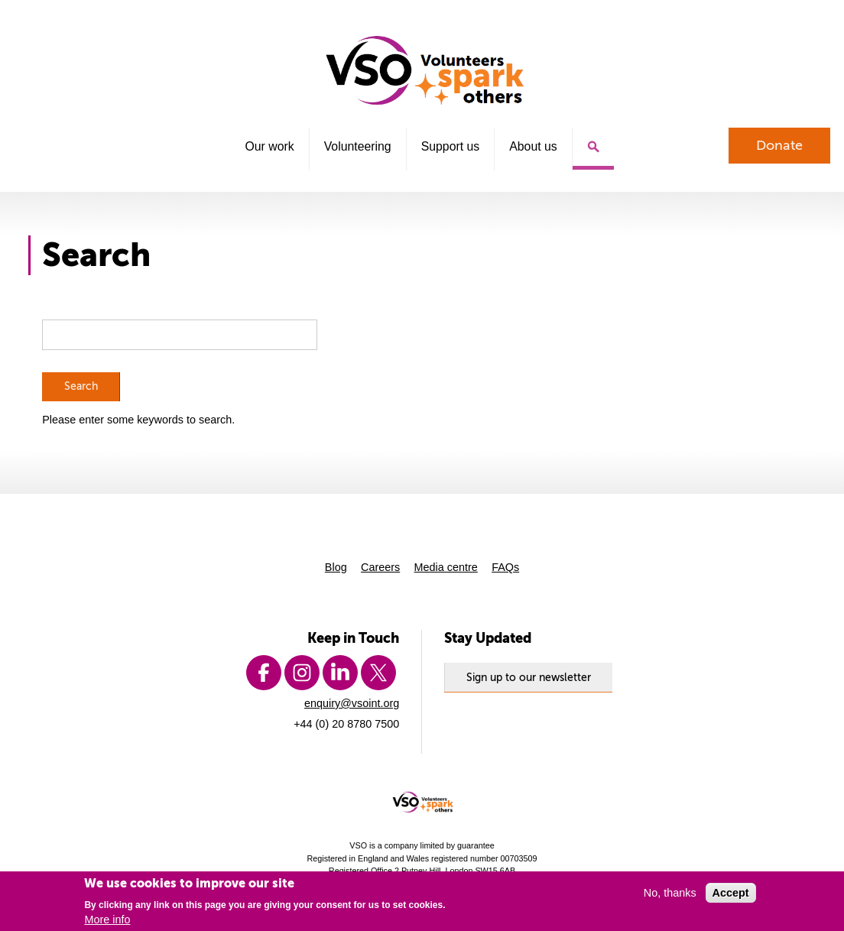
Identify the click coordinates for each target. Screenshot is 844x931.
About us (533, 146)
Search (593, 149)
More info (107, 919)
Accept (731, 893)
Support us (450, 146)
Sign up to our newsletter (528, 677)
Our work (269, 146)
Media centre (446, 567)
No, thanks (670, 893)
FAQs (505, 567)
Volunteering (357, 146)
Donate (779, 145)
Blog (336, 567)
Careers (380, 567)
